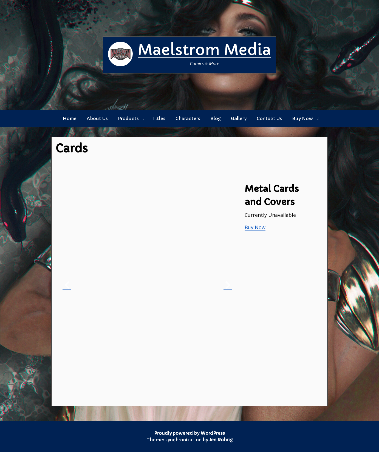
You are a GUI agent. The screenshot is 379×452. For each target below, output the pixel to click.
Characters (188, 118)
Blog (215, 118)
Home (70, 118)
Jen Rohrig (221, 439)
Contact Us (269, 118)
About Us (97, 118)
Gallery (239, 118)
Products (128, 118)
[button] (67, 285)
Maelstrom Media (204, 50)
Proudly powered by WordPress (189, 433)
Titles (158, 118)
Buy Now (302, 118)
